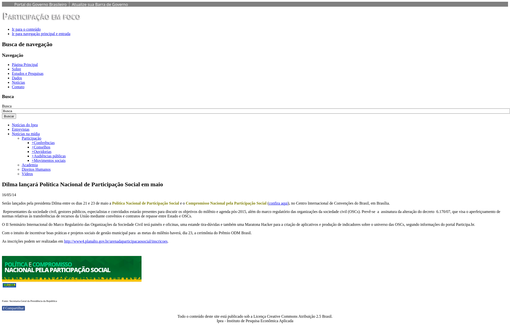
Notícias (18, 82)
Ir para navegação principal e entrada (41, 34)
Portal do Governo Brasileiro (40, 4)
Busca (7, 106)
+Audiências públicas (49, 156)
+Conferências (43, 143)
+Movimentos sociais (48, 160)
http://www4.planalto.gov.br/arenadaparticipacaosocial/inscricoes (115, 241)
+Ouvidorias (41, 151)
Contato (18, 87)
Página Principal (25, 65)
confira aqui (278, 203)
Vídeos (27, 174)
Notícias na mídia (26, 134)
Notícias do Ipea (25, 125)
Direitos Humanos (36, 169)
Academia (30, 165)
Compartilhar (13, 308)
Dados (17, 78)
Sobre (16, 69)
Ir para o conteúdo (26, 29)
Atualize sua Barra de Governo (100, 4)
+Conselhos (41, 147)
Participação (31, 138)
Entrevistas (20, 129)
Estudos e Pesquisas (27, 73)
